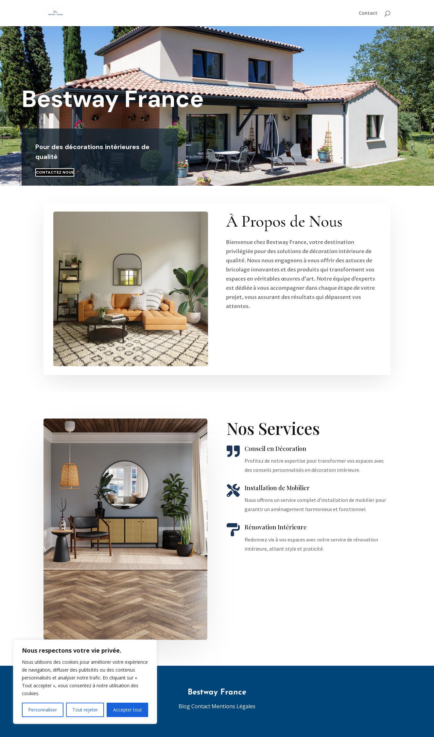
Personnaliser (42, 710)
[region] (85, 682)
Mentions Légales (233, 706)
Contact (368, 13)
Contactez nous (32, 172)
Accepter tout (127, 710)
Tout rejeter (85, 710)
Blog (185, 706)
